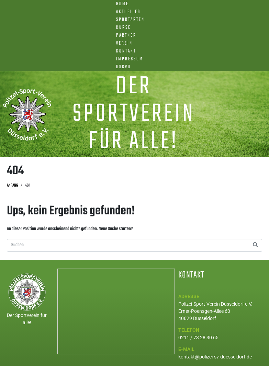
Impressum (129, 59)
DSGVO (123, 67)
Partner (126, 35)
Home (122, 4)
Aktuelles (128, 12)
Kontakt (126, 51)
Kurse (123, 28)
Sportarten (130, 20)
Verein (124, 43)
